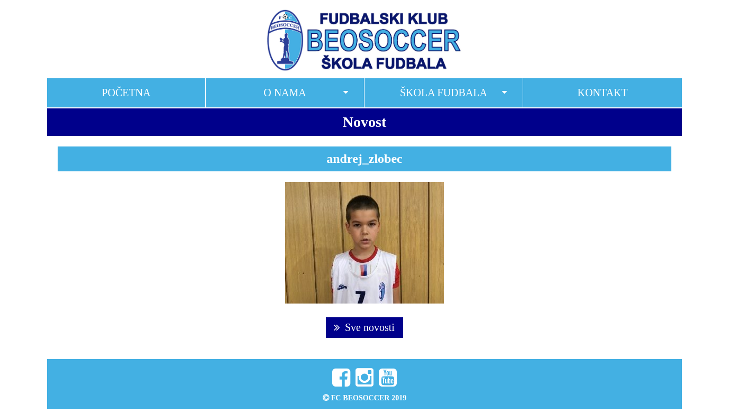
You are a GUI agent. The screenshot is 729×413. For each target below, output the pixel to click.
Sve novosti (364, 327)
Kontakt (602, 92)
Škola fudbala (443, 92)
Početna (126, 92)
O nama (284, 92)
